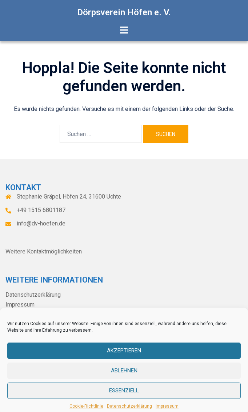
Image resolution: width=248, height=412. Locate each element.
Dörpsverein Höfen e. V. (124, 12)
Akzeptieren (124, 356)
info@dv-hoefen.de (41, 223)
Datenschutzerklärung (33, 294)
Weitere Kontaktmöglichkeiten (43, 251)
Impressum (20, 304)
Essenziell (124, 396)
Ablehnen (124, 376)
